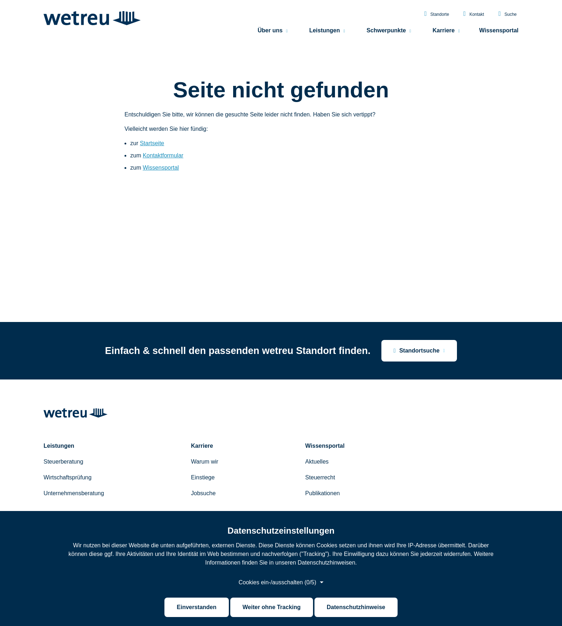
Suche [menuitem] (507, 14)
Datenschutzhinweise (356, 607)
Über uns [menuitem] (270, 31)
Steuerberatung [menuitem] (63, 462)
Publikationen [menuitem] (322, 493)
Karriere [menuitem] (443, 31)
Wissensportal (161, 168)
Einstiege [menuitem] (203, 477)
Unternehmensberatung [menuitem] (74, 493)
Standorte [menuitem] (436, 14)
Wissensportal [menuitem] (498, 31)
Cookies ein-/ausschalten (277, 582)
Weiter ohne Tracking (272, 607)
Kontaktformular (163, 155)
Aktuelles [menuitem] (316, 462)
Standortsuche (417, 350)
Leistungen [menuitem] (324, 31)
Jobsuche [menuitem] (203, 493)
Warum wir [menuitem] (204, 462)
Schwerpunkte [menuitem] (386, 31)
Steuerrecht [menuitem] (320, 477)
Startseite (152, 143)
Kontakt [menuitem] (473, 14)
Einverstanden (196, 607)
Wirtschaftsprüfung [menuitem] (67, 477)
